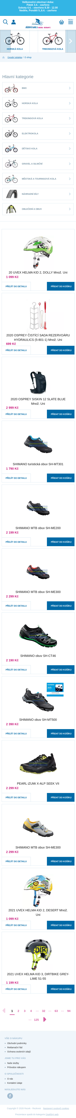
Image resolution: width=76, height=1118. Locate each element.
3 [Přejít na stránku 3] (25, 1011)
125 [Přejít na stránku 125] (36, 1019)
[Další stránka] (43, 1019)
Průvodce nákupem (16, 1067)
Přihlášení (13, 22)
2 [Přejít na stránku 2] (18, 1011)
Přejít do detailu (13, 283)
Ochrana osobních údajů (19, 1051)
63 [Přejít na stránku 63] (56, 1011)
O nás (10, 1079)
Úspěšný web (52, 1114)
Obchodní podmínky (16, 1043)
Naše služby (13, 1063)
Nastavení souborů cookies (56, 1108)
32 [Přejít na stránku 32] (43, 1011)
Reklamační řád (14, 1047)
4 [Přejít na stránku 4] (31, 1011)
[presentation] (5, 41)
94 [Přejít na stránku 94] (68, 1011)
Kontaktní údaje (14, 1083)
